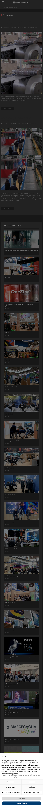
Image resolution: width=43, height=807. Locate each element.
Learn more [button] (21, 798)
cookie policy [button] (36, 767)
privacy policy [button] (29, 762)
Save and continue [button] (21, 803)
